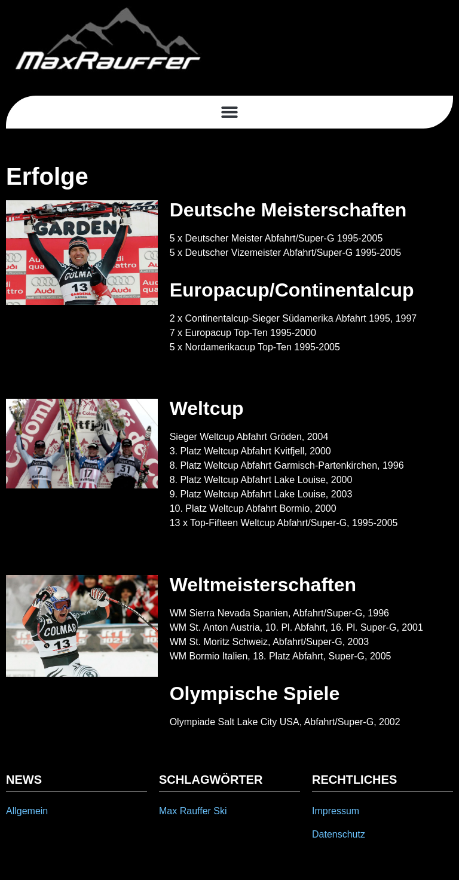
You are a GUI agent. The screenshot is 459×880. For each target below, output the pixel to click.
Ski (220, 811)
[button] (229, 112)
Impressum (335, 811)
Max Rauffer (185, 811)
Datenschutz (338, 834)
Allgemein (27, 811)
